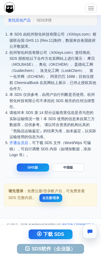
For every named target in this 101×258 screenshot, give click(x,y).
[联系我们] (90, 231)
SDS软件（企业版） (50, 249)
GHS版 (33, 167)
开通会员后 (18, 143)
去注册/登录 (50, 198)
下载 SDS (50, 234)
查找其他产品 (19, 20)
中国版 (68, 167)
